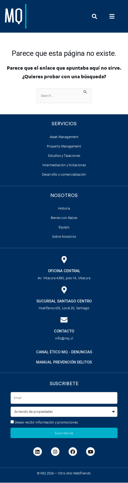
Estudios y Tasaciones (64, 156)
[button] (112, 16)
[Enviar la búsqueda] (85, 91)
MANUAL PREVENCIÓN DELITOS (64, 362)
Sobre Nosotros (64, 236)
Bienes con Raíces (64, 218)
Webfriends (82, 473)
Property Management (64, 146)
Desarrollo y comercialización (64, 174)
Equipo (64, 227)
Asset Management (64, 137)
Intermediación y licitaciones (64, 165)
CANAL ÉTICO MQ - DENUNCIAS (64, 352)
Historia (64, 208)
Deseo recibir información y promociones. (47, 422)
